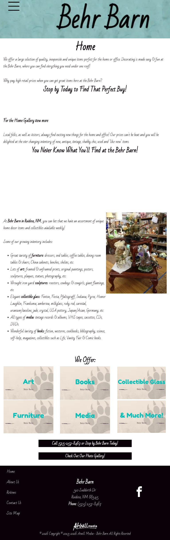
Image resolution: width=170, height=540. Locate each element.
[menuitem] (31, 471)
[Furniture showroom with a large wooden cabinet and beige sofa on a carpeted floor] (145, 184)
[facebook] (139, 492)
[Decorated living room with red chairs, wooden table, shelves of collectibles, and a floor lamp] (65, 184)
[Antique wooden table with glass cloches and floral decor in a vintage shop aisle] (24, 184)
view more (41, 120)
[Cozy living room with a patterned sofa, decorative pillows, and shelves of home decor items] (105, 184)
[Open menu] (13, 6)
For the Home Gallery (18, 120)
